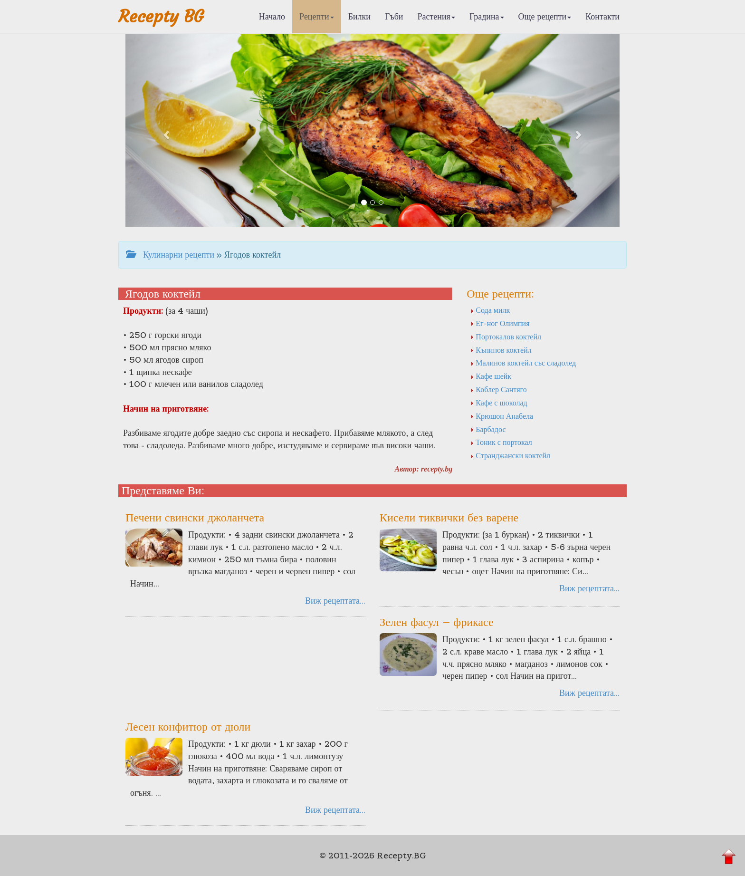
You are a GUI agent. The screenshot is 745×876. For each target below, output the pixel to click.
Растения (436, 16)
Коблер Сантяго (498, 389)
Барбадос (488, 429)
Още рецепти (545, 16)
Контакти (602, 16)
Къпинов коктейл (500, 350)
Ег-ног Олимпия (499, 323)
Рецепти (316, 16)
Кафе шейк (490, 376)
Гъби (394, 16)
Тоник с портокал (501, 442)
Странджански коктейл (510, 455)
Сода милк (490, 310)
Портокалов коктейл (505, 336)
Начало (272, 16)
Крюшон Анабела (501, 416)
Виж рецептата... (335, 600)
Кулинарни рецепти (170, 254)
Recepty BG (161, 16)
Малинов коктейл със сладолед (523, 362)
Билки (359, 16)
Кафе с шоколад (498, 402)
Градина (486, 16)
